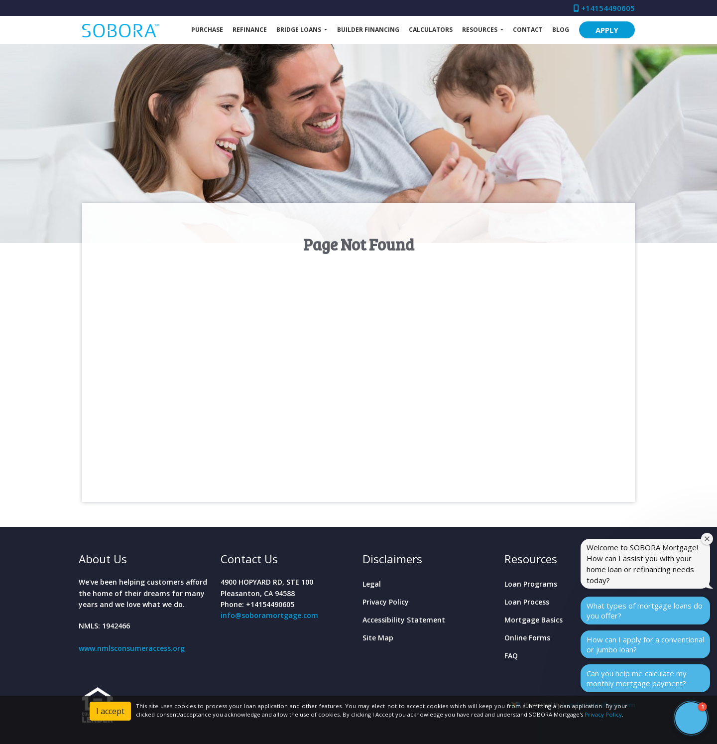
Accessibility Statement (403, 619)
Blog (560, 29)
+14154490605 (604, 8)
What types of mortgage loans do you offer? (645, 610)
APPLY (607, 30)
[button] (691, 718)
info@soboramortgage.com (269, 615)
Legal (371, 584)
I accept (110, 711)
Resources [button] (480, 29)
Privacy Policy (385, 602)
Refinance (250, 29)
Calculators (431, 29)
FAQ (511, 655)
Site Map (377, 637)
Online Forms (527, 637)
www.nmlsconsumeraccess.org (132, 648)
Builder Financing (368, 29)
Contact (528, 29)
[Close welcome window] (707, 539)
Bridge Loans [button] (299, 29)
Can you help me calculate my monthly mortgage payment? (637, 678)
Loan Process (526, 602)
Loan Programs (530, 584)
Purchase (207, 29)
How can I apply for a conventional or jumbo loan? (645, 644)
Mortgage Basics (533, 619)
